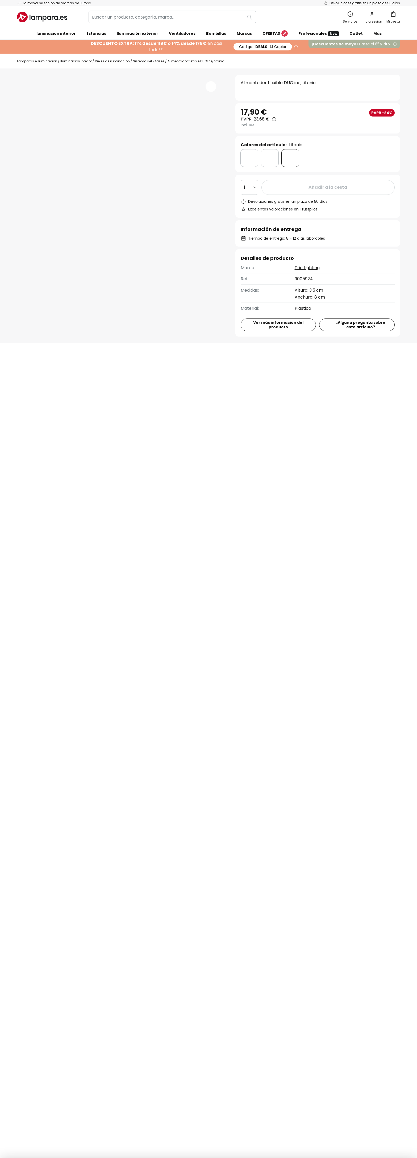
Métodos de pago (35, 944)
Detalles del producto (100, 371)
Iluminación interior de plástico (50, 603)
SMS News (157, 917)
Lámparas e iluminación (37, 61)
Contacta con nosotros (41, 917)
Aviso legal (287, 917)
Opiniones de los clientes (172, 954)
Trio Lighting (307, 268)
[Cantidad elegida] (249, 187)
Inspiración (158, 972)
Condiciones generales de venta (202, 1103)
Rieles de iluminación (112, 61)
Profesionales (318, 33)
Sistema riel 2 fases (148, 61)
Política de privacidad (269, 841)
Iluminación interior (76, 61)
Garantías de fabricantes (43, 963)
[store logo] (42, 17)
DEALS (262, 46)
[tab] (36, 372)
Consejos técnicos (192, 972)
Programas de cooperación (175, 926)
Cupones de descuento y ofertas (181, 944)
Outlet (356, 33)
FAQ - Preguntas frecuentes (46, 899)
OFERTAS (275, 33)
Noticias (155, 981)
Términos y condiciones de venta (310, 899)
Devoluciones (31, 935)
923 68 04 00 (243, 530)
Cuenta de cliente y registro (46, 954)
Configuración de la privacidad (125, 1103)
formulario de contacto (148, 841)
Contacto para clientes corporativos (350, 533)
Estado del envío (34, 908)
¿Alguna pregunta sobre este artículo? (360, 325)
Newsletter (158, 908)
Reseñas (158, 371)
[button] (211, 86)
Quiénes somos (162, 899)
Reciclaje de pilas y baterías (295, 1103)
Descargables (203, 371)
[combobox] (172, 17)
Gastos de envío (34, 926)
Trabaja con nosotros (169, 935)
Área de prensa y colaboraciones (181, 963)
